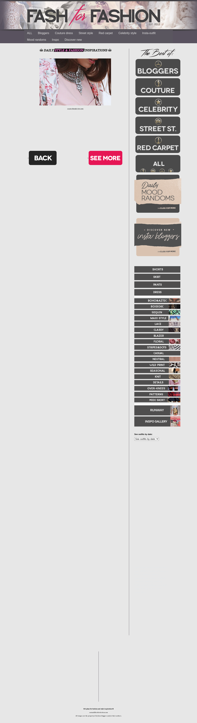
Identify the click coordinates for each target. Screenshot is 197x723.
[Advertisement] (155, 482)
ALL (29, 33)
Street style (86, 33)
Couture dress (64, 33)
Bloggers (43, 33)
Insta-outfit (149, 33)
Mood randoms (36, 39)
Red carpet (106, 33)
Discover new (73, 39)
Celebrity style (127, 33)
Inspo (55, 39)
